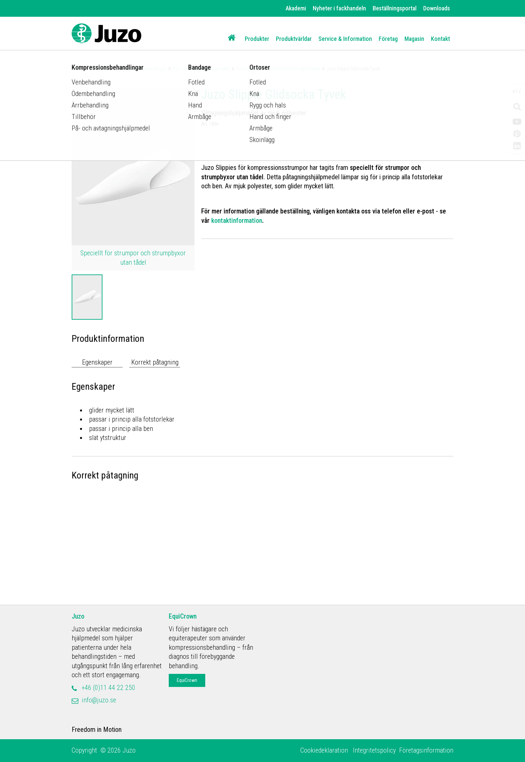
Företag (388, 38)
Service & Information (345, 38)
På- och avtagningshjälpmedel (201, 68)
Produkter (257, 38)
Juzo (78, 616)
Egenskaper (97, 362)
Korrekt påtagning (154, 362)
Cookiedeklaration (325, 750)
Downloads (436, 8)
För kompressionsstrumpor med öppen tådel (278, 68)
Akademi (296, 8)
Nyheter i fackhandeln (339, 8)
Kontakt (440, 38)
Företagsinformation (426, 750)
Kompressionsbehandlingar (140, 68)
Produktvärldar (294, 38)
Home (77, 68)
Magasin (414, 38)
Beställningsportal (395, 8)
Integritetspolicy (374, 750)
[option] (87, 297)
